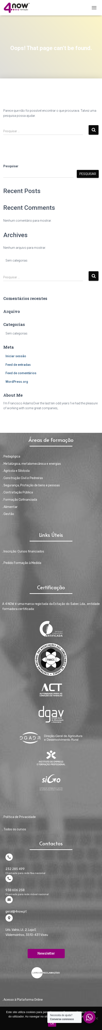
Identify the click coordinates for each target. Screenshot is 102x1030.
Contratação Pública (18, 492)
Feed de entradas (18, 364)
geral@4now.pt (16, 911)
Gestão (9, 514)
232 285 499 (15, 869)
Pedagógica (12, 456)
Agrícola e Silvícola (17, 471)
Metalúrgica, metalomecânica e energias (32, 464)
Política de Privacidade (20, 817)
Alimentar (11, 507)
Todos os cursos (15, 829)
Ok (52, 1023)
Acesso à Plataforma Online (23, 1000)
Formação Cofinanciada (20, 500)
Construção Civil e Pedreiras (23, 478)
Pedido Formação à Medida (22, 563)
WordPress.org (16, 381)
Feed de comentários (20, 373)
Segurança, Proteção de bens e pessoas (32, 485)
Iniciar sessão (15, 356)
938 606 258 (15, 890)
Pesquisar (10, 166)
